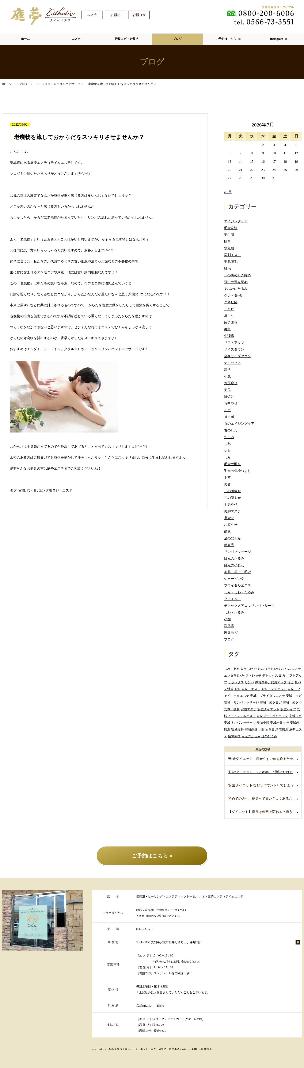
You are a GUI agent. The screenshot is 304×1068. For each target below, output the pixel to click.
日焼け (229, 396)
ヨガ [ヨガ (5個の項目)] (282, 675)
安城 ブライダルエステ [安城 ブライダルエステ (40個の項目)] (267, 695)
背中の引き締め (236, 282)
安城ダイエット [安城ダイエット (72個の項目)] (268, 709)
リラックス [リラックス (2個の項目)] (236, 682)
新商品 (229, 545)
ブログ (177, 38)
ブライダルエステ (237, 585)
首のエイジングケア (239, 423)
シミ (227, 450)
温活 (227, 369)
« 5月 (228, 192)
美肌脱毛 (231, 261)
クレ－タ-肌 (233, 295)
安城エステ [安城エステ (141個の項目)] (248, 709)
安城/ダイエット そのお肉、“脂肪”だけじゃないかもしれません (264, 772)
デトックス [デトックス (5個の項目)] (270, 675)
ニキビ (229, 309)
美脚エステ (232, 511)
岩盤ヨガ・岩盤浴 (126, 38)
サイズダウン (234, 349)
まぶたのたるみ (236, 288)
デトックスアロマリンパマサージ (58, 84)
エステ (76, 38)
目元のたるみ (234, 558)
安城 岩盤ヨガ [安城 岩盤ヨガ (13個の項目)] (271, 702)
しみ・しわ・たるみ (239, 592)
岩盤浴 (229, 626)
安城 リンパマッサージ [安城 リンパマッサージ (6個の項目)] (241, 702)
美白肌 (229, 234)
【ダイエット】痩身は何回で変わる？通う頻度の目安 (264, 812)
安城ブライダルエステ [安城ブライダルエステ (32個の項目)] (272, 716)
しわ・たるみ (234, 612)
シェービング (234, 578)
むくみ (32, 490)
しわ (227, 444)
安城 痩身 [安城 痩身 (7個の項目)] (232, 709)
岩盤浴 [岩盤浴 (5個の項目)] (283, 729)
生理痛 (229, 336)
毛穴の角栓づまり (237, 471)
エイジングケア (236, 221)
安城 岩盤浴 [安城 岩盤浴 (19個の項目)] (292, 702)
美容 (227, 484)
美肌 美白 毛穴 (237, 572)
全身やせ (231, 504)
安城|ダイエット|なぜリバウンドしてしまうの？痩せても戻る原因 (264, 785)
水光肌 (229, 248)
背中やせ (231, 403)
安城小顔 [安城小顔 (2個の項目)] (262, 722)
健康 (227, 531)
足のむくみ (232, 538)
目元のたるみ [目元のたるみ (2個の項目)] (251, 736)
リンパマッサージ (237, 551)
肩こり (229, 315)
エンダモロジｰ (50, 490)
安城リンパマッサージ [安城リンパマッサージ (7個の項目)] (240, 722)
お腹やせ (231, 525)
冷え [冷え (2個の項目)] (291, 682)
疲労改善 (231, 322)
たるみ (229, 437)
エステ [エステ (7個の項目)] (296, 668)
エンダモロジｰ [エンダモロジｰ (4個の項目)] (234, 675)
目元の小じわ (234, 565)
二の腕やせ (232, 498)
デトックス (232, 363)
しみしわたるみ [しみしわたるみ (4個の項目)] (235, 668)
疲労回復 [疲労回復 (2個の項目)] (234, 736)
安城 (21, 490)
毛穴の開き (232, 464)
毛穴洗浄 (231, 228)
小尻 (227, 376)
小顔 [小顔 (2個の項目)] (261, 729)
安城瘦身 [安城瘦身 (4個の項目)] (251, 729)
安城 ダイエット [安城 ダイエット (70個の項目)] (274, 689)
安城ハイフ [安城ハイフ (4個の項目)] (288, 709)
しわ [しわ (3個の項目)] (250, 668)
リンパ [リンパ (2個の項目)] (249, 682)
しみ (227, 457)
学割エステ (232, 255)
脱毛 (227, 268)
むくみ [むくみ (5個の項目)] (286, 668)
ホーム (25, 38)
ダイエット (232, 599)
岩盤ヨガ (231, 632)
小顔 (227, 619)
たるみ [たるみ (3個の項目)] (259, 668)
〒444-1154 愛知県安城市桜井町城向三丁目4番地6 (168, 942)
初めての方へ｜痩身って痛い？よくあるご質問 (263, 798)
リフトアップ (234, 342)
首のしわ (231, 430)
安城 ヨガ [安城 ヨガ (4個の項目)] (294, 695)
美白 (227, 329)
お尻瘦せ (231, 383)
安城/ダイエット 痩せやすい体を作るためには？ (264, 758)
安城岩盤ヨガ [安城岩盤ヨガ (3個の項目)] (279, 722)
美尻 (227, 390)
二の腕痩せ (232, 491)
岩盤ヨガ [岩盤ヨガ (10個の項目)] (271, 729)
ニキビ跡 (231, 302)
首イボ (229, 417)
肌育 (227, 241)
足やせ (229, 518)
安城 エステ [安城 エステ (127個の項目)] (251, 689)
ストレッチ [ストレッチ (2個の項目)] (253, 675)
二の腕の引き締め (237, 275)
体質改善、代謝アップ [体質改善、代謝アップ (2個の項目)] (271, 682)
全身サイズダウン (237, 356)
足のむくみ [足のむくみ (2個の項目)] (269, 736)
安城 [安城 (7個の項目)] (237, 689)
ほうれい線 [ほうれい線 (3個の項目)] (272, 668)
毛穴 (227, 477)
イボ (227, 410)
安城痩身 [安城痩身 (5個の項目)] (237, 729)
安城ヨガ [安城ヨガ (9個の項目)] (295, 716)
